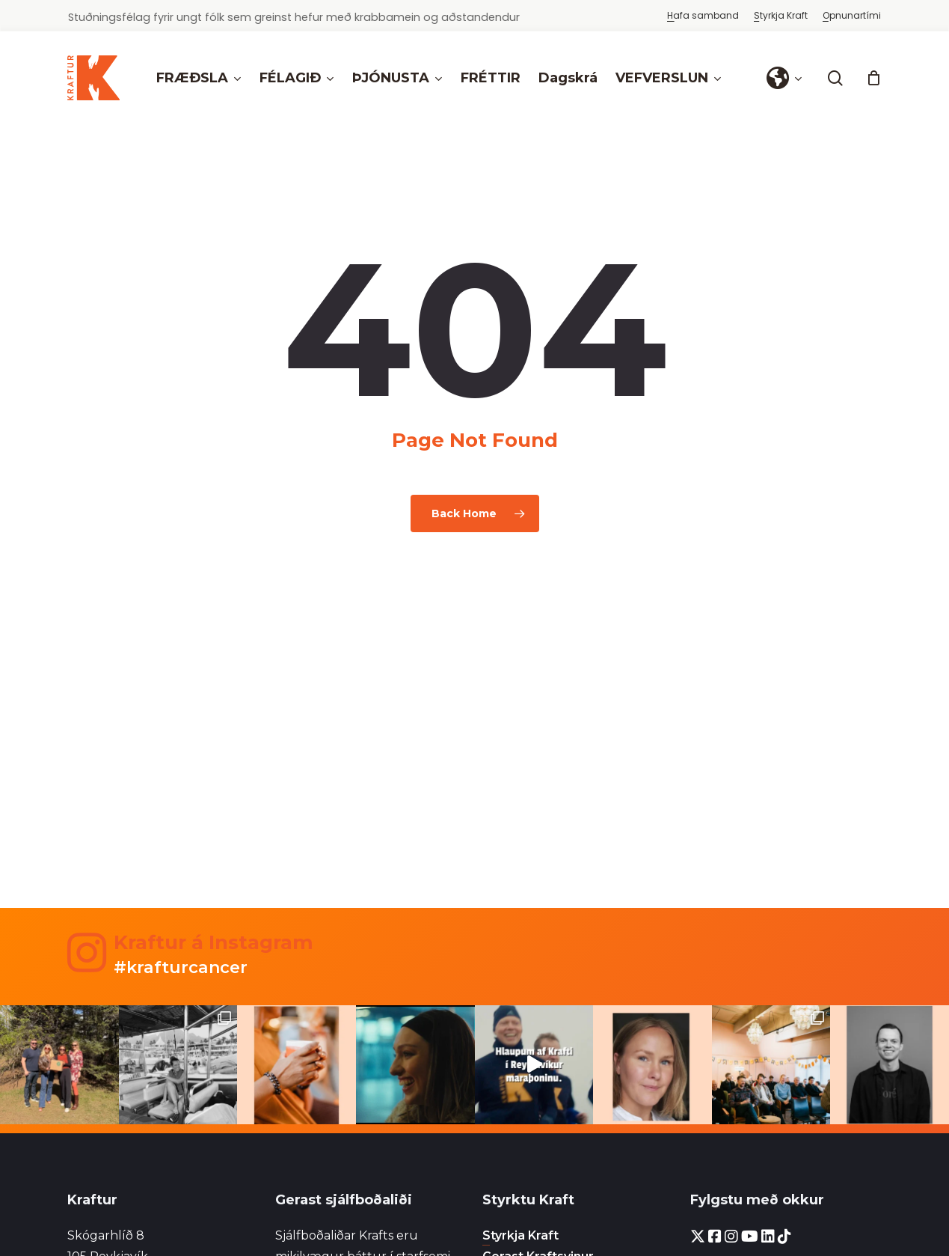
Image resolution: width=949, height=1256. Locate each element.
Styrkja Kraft (520, 1235)
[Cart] (873, 78)
